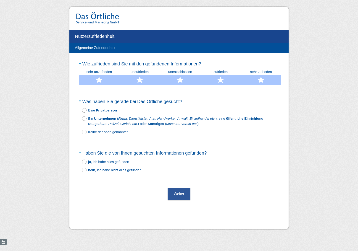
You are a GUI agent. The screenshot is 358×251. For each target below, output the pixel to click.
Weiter (179, 182)
